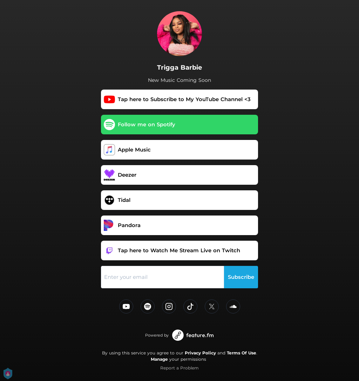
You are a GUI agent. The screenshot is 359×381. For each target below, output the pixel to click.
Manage (159, 359)
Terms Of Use (241, 352)
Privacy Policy (200, 352)
